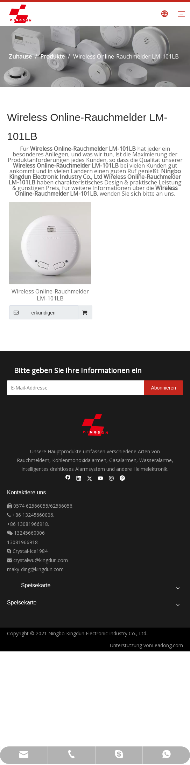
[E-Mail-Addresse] (81, 387)
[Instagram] (111, 479)
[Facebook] (68, 479)
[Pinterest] (122, 479)
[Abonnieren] (163, 387)
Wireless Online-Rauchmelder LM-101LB (50, 295)
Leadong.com (167, 645)
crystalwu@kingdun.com (37, 560)
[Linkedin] (79, 479)
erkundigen (32, 312)
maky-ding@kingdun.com (35, 569)
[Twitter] (89, 479)
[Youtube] (100, 479)
